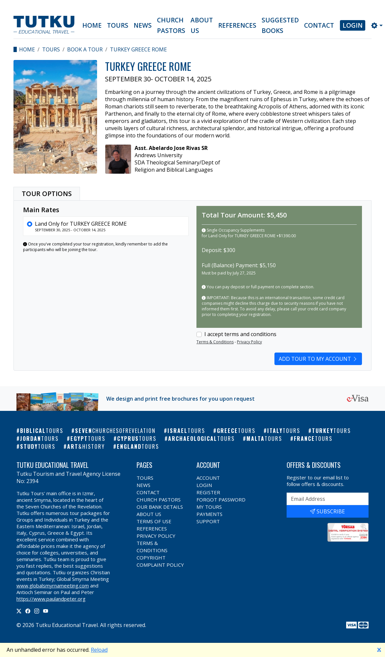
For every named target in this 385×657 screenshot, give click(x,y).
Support (208, 521)
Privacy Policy (249, 342)
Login (353, 25)
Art (86, 446)
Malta (264, 439)
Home (92, 25)
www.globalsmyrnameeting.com (52, 585)
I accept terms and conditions (240, 334)
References (237, 25)
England (138, 446)
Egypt (87, 439)
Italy (283, 431)
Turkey (331, 431)
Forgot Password (220, 499)
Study (37, 446)
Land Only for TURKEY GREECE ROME (81, 223)
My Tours (209, 506)
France (313, 439)
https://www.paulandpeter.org (51, 598)
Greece (236, 431)
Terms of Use (154, 521)
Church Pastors (171, 25)
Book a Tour (85, 49)
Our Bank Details (160, 506)
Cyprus (136, 439)
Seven (115, 431)
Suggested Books (280, 25)
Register (208, 492)
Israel (186, 431)
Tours (117, 25)
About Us (202, 25)
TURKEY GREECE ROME (138, 49)
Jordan (39, 439)
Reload (99, 649)
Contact (319, 25)
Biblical (41, 431)
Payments (209, 514)
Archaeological (201, 439)
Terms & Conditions (215, 342)
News (143, 25)
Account (208, 477)
